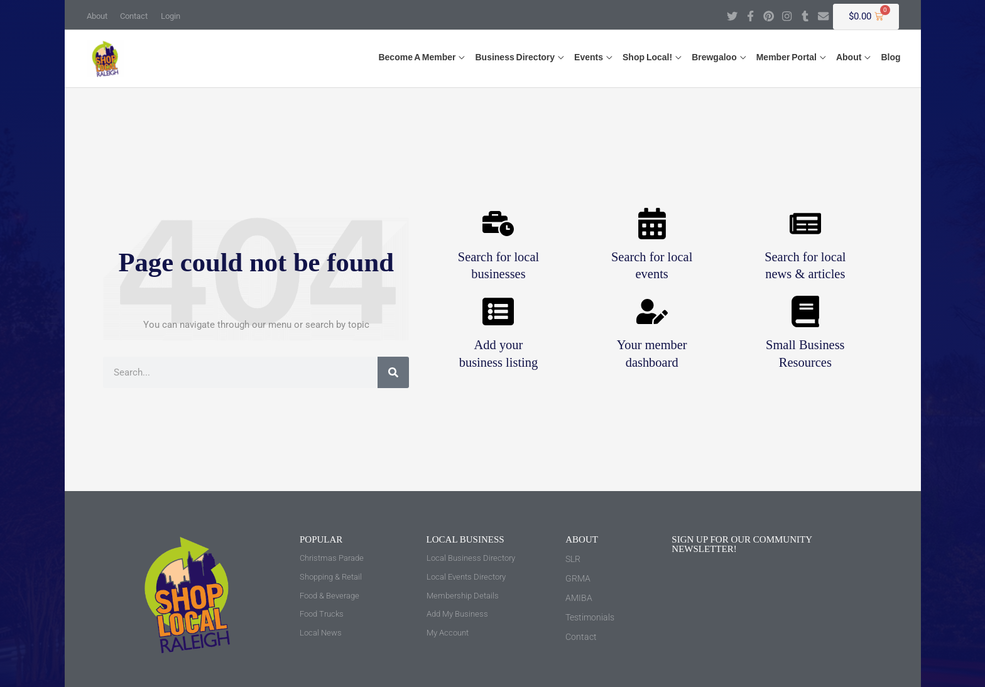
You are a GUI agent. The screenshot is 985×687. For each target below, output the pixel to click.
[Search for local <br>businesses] (498, 223)
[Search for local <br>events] (652, 223)
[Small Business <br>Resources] (805, 312)
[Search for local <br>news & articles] (805, 223)
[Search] (393, 372)
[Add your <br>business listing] (498, 312)
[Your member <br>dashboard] (652, 312)
